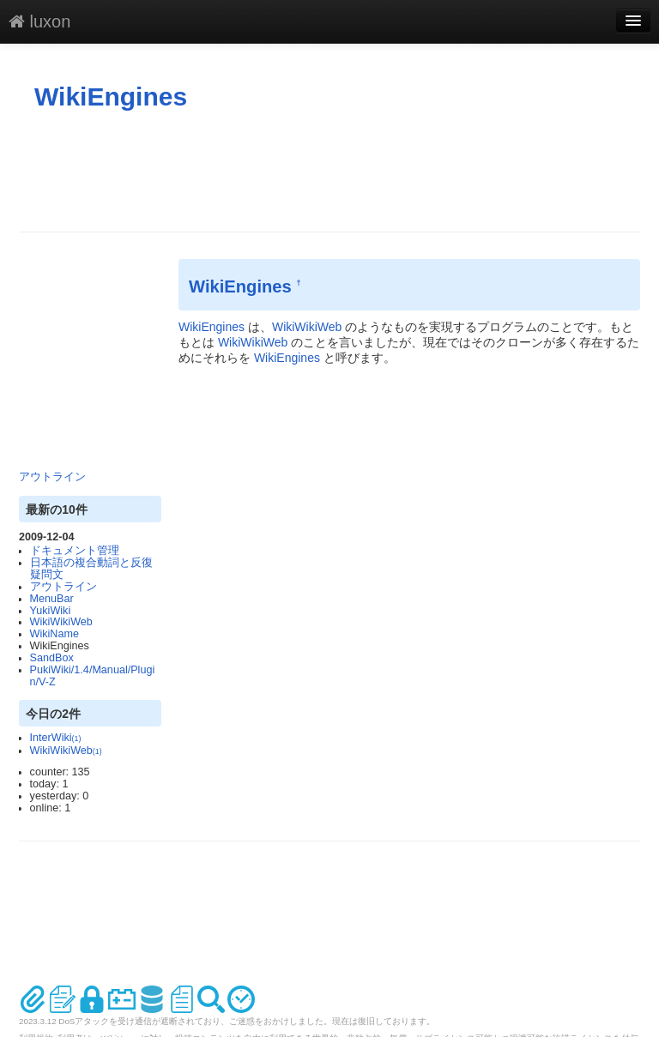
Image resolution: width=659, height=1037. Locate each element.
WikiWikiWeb (61, 622)
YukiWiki (50, 611)
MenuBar (52, 599)
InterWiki (56, 738)
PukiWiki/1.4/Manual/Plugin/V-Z (92, 676)
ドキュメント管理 (74, 551)
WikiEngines (110, 96)
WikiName (54, 634)
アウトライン (52, 477)
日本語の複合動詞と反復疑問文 (91, 569)
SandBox (52, 658)
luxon (39, 21)
